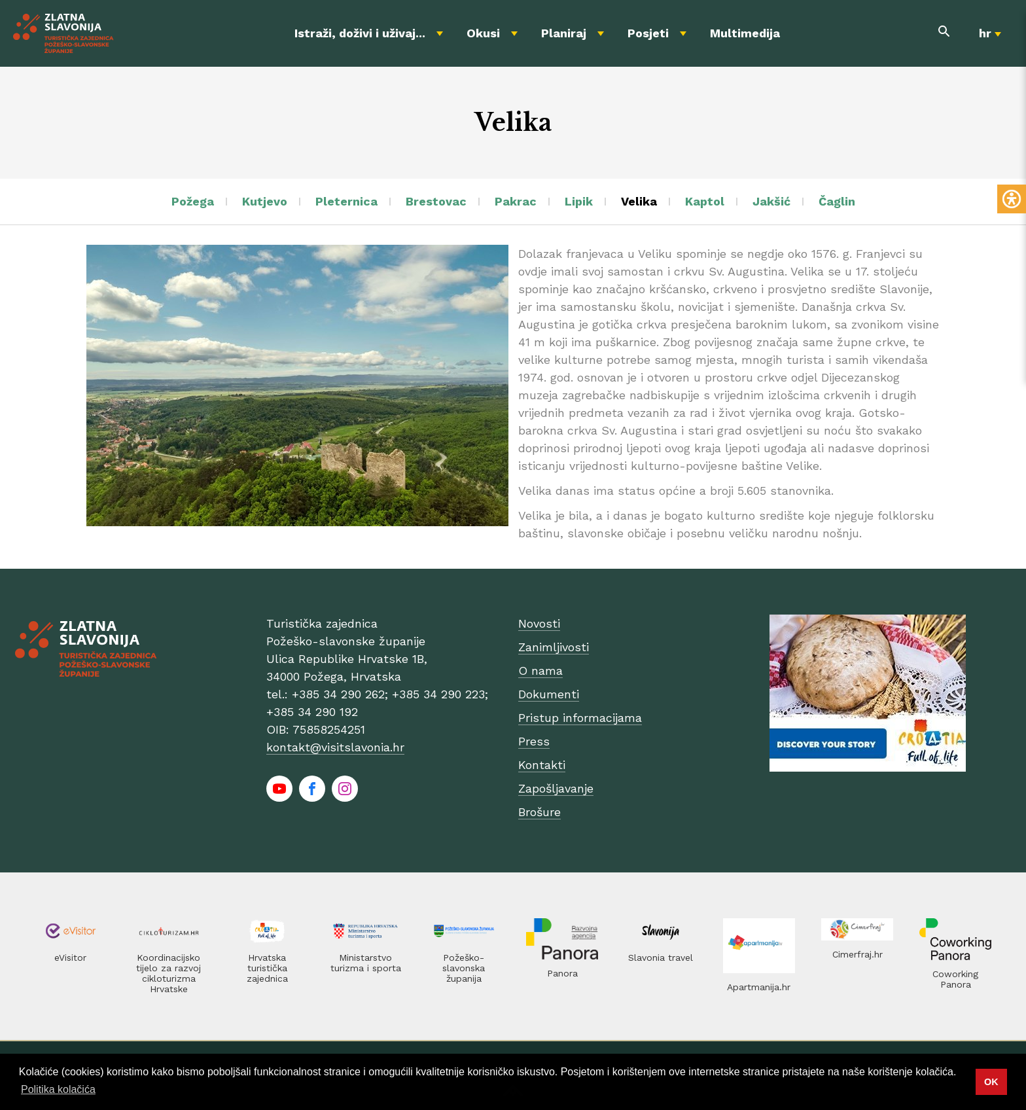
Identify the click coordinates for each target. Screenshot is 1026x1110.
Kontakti (541, 765)
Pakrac (516, 201)
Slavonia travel (660, 957)
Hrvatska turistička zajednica (267, 968)
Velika (639, 201)
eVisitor (70, 957)
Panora (562, 973)
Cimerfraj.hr (857, 954)
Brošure (539, 812)
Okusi (483, 33)
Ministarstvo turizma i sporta (365, 962)
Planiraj (563, 33)
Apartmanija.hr (758, 987)
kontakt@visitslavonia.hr (335, 747)
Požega (192, 201)
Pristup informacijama (580, 718)
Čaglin (837, 201)
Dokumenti (548, 694)
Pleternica (346, 201)
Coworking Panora (955, 979)
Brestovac (436, 201)
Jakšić (771, 201)
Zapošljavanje (555, 788)
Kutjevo (264, 201)
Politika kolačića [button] (58, 1089)
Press (534, 741)
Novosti (539, 623)
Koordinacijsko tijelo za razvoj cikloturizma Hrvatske (168, 973)
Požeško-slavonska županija (463, 968)
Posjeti (648, 33)
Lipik (579, 201)
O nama (540, 670)
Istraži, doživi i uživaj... (359, 33)
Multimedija (745, 33)
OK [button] (991, 1082)
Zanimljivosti (553, 647)
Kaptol (704, 201)
